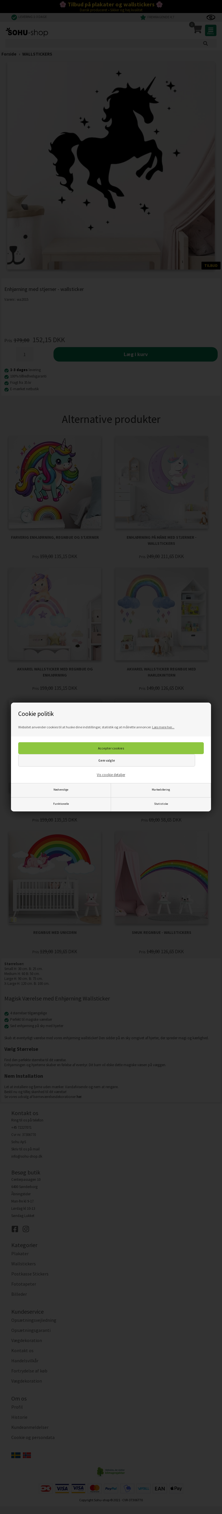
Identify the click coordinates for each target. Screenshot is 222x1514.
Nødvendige (60, 789)
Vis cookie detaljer (111, 774)
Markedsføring (161, 789)
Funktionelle (61, 804)
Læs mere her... (163, 727)
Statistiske (161, 804)
